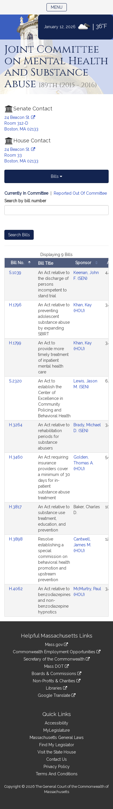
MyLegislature (56, 730)
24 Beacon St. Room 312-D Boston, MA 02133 (21, 123)
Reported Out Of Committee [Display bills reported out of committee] (80, 193)
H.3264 (16, 425)
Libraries (56, 688)
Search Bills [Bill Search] (19, 234)
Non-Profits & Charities (56, 681)
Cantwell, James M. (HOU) (82, 545)
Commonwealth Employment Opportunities (57, 651)
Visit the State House (56, 752)
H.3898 (16, 539)
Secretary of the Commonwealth (57, 659)
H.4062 (16, 588)
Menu (59, 7)
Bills (56, 176)
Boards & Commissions (56, 673)
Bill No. (22, 262)
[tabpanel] (56, 405)
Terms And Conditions (57, 774)
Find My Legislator (56, 744)
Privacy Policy (57, 766)
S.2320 (16, 381)
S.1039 (15, 272)
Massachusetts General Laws (57, 737)
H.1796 (16, 305)
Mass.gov (56, 644)
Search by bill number (25, 200)
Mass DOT (56, 666)
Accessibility (56, 723)
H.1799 (15, 343)
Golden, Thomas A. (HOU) (83, 463)
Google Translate (57, 695)
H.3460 (16, 457)
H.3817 (16, 506)
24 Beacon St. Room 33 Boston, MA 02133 (21, 155)
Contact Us (56, 759)
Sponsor (88, 262)
